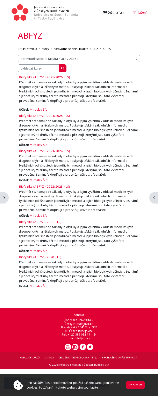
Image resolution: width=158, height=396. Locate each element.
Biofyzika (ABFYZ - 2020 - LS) (40, 257)
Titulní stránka (27, 49)
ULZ (95, 49)
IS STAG (49, 357)
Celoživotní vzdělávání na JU (78, 357)
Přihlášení (138, 12)
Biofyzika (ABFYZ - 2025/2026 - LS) (44, 77)
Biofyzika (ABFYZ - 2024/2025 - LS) (44, 115)
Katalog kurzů (30, 357)
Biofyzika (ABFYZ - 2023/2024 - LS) (44, 151)
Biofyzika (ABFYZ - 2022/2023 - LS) (44, 186)
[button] (113, 12)
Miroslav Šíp (39, 109)
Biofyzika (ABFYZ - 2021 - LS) (40, 222)
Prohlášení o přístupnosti (120, 357)
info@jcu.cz (82, 338)
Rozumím (135, 385)
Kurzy (45, 49)
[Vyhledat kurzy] (38, 68)
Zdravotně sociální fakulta (70, 49)
